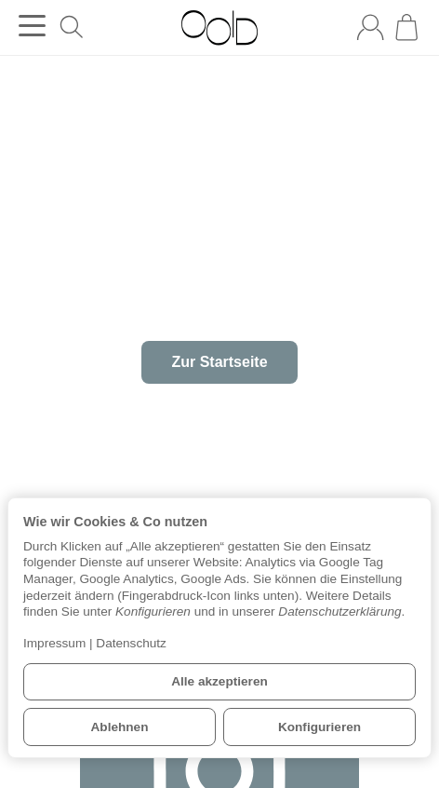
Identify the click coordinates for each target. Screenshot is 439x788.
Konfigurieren (319, 727)
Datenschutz (131, 643)
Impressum (54, 643)
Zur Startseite (219, 362)
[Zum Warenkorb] (406, 27)
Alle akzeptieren (219, 681)
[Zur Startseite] (219, 28)
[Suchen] (72, 27)
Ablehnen (120, 727)
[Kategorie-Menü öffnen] (32, 25)
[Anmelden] (370, 27)
